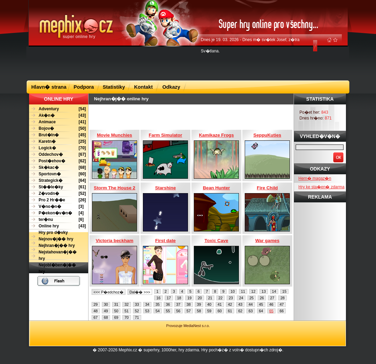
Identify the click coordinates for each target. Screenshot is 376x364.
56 (178, 311)
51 (126, 311)
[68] (57, 167)
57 (189, 311)
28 (282, 298)
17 (169, 298)
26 (262, 298)
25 (252, 298)
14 (274, 291)
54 (158, 311)
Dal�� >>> (140, 292)
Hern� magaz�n (314, 178)
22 (220, 298)
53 (147, 311)
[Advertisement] (188, 63)
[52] (57, 193)
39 (199, 304)
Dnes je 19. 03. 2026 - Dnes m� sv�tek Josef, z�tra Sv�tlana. (250, 45)
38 (189, 304)
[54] (57, 109)
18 (179, 298)
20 (200, 298)
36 (168, 304)
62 (240, 311)
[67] (57, 154)
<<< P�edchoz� (108, 292)
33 (137, 304)
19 (189, 298)
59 (209, 311)
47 (282, 304)
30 (106, 304)
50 (116, 311)
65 (271, 311)
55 (168, 311)
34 (147, 304)
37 (178, 304)
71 (137, 317)
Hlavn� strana (49, 87)
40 (209, 304)
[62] (57, 161)
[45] (57, 135)
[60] (57, 174)
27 (272, 298)
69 (116, 317)
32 (126, 304)
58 (199, 311)
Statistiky (114, 87)
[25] (57, 141)
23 (231, 298)
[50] (57, 128)
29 (96, 304)
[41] (57, 122)
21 (210, 298)
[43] (57, 115)
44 (251, 304)
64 (261, 311)
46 (271, 304)
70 (126, 317)
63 (251, 311)
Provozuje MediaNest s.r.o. (188, 326)
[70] (57, 148)
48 (96, 311)
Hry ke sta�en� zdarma (321, 187)
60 (220, 311)
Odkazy (171, 87)
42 (230, 304)
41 (220, 304)
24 (241, 298)
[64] (57, 180)
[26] (57, 200)
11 (243, 291)
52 (137, 311)
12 (253, 291)
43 (240, 304)
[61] (57, 187)
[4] (56, 213)
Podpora (83, 87)
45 (261, 304)
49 (106, 311)
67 (96, 317)
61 (230, 311)
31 (116, 304)
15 (284, 291)
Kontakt (143, 87)
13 (263, 291)
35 (158, 304)
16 (158, 298)
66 (282, 311)
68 (106, 317)
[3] (56, 206)
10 (233, 291)
